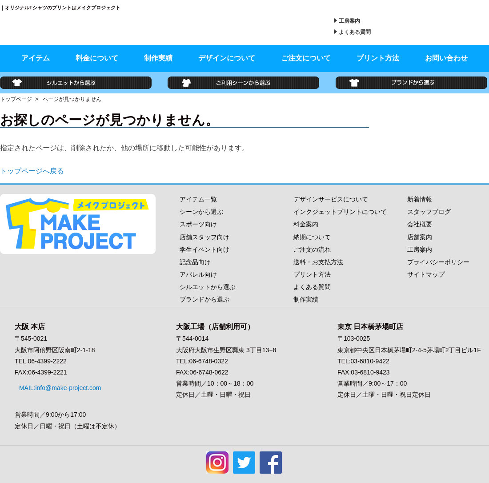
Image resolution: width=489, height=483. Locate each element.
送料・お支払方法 (318, 262)
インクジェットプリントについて (340, 211)
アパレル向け (198, 274)
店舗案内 (419, 237)
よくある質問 (355, 32)
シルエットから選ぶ (208, 286)
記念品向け (195, 262)
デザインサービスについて (330, 199)
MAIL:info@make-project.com (56, 383)
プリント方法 (378, 58)
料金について (97, 58)
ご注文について (306, 58)
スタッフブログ (429, 211)
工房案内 (349, 21)
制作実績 (158, 58)
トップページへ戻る (32, 171)
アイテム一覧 (198, 199)
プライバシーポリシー (438, 262)
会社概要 (419, 224)
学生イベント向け (204, 249)
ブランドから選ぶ (204, 299)
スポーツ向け (198, 224)
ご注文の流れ (312, 249)
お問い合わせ (446, 58)
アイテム (35, 58)
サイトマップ (426, 274)
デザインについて (226, 58)
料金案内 (305, 224)
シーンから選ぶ (201, 211)
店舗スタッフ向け (204, 237)
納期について (312, 237)
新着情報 (419, 199)
